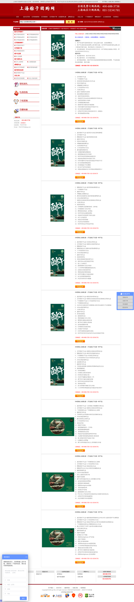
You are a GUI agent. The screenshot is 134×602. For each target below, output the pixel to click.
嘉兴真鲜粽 (94, 22)
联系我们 (117, 1)
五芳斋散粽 (44, 17)
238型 (94, 34)
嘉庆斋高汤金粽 (18, 70)
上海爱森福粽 (32, 62)
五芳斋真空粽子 (19, 45)
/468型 (105, 34)
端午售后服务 (61, 576)
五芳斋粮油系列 (19, 37)
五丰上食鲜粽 (19, 62)
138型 (86, 34)
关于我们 (104, 1)
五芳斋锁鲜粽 (35, 17)
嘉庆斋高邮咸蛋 (32, 67)
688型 (113, 34)
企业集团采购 (107, 17)
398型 (102, 34)
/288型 (98, 34)
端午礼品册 (17, 53)
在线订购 (111, 1)
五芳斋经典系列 (19, 34)
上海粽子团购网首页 (54, 28)
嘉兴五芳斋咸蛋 (19, 67)
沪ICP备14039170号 (67, 592)
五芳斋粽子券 (53, 17)
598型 (109, 34)
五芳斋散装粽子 (18, 42)
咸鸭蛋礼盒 (71, 17)
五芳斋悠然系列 (32, 37)
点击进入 (23, 123)
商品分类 (17, 28)
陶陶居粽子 (98, 17)
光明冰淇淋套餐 (19, 78)
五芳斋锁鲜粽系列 (33, 34)
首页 (17, 17)
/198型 (90, 34)
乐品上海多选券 (32, 78)
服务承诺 (67, 588)
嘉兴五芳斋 (26, 17)
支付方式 (58, 588)
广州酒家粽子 (89, 17)
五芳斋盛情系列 (32, 40)
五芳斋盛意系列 (19, 40)
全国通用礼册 (62, 17)
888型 (117, 34)
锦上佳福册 (18, 56)
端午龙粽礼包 (18, 59)
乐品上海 (80, 17)
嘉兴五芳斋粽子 (18, 31)
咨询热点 (59, 574)
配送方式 (39, 574)
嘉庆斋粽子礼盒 (19, 73)
